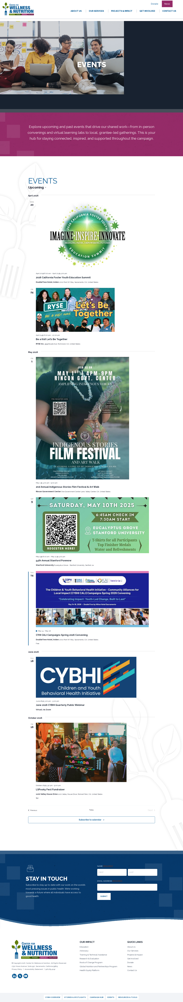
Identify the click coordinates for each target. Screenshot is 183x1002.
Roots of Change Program (92, 963)
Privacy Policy (17, 969)
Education (84, 946)
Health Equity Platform (90, 971)
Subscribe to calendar (90, 820)
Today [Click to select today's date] (91, 810)
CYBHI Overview (52, 997)
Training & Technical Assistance (94, 954)
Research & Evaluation (90, 958)
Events (110, 997)
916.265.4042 (50, 969)
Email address (109, 881)
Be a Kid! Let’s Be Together (51, 339)
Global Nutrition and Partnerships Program (99, 967)
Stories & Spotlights (75, 997)
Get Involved (133, 958)
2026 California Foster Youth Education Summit (63, 277)
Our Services (133, 950)
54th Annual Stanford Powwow (53, 560)
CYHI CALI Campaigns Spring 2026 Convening (62, 635)
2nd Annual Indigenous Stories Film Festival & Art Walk (67, 487)
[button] (176, 2)
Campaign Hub (96, 997)
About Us (131, 946)
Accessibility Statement (34, 969)
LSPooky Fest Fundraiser (50, 789)
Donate (130, 963)
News (130, 967)
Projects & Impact (135, 954)
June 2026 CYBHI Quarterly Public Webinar (60, 705)
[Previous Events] (32, 810)
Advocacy (84, 950)
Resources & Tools (127, 997)
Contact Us (132, 971)
